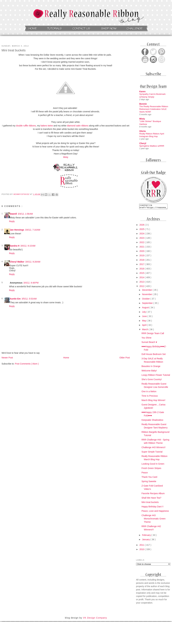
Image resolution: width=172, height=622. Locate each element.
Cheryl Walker (17, 261)
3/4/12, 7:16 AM (32, 230)
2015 (142, 274)
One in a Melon (149, 392)
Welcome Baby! (149, 371)
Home (66, 357)
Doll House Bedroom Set (154, 355)
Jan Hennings (17, 230)
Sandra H (14, 246)
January (146, 540)
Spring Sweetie (149, 482)
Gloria (142, 131)
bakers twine (46, 125)
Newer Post (7, 357)
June (144, 317)
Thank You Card (149, 478)
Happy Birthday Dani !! (152, 507)
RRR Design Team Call (153, 334)
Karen (142, 91)
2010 (142, 550)
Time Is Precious (150, 397)
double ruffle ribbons (26, 125)
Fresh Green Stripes (151, 469)
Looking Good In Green (153, 464)
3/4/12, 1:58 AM (25, 214)
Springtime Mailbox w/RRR (151, 146)
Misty (65, 157)
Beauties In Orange (151, 367)
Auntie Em (15, 298)
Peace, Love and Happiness (155, 512)
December (147, 291)
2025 (142, 230)
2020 (142, 252)
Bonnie (143, 104)
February (146, 536)
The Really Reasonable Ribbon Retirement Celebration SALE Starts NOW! (153, 109)
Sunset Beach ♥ (149, 343)
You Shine (146, 338)
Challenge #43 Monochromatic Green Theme (154, 519)
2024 (142, 234)
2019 (142, 256)
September (147, 304)
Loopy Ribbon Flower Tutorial (156, 376)
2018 (142, 261)
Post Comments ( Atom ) (27, 363)
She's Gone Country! (152, 380)
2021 (142, 247)
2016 (142, 269)
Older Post (124, 357)
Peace (145, 473)
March (145, 330)
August (145, 308)
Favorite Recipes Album (153, 494)
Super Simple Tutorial (152, 452)
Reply (12, 221)
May (144, 321)
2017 (142, 265)
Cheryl (142, 143)
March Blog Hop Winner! (153, 401)
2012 (142, 287)
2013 (142, 282)
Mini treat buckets (150, 503)
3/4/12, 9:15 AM (27, 246)
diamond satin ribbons (78, 125)
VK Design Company (95, 618)
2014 (142, 278)
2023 (142, 239)
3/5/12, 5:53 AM (29, 298)
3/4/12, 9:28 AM (32, 261)
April (144, 326)
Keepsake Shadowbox (152, 421)
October (146, 299)
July (144, 313)
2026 (142, 225)
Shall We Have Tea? (151, 498)
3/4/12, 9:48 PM (31, 282)
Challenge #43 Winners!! (153, 448)
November (147, 295)
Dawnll (13, 214)
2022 (142, 243)
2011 (142, 546)
